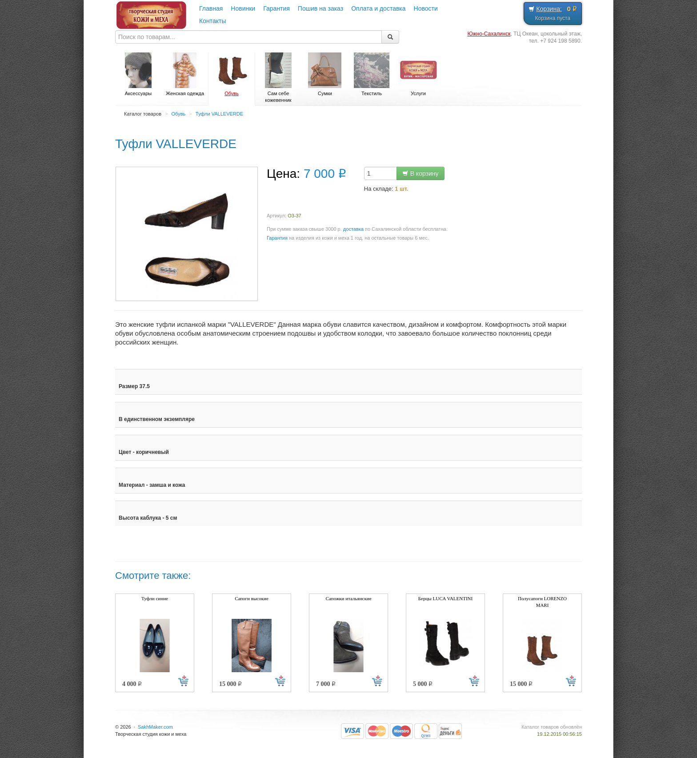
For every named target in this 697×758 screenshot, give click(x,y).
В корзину (420, 173)
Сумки (325, 74)
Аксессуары (138, 74)
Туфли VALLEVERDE (219, 113)
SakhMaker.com (155, 727)
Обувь (231, 74)
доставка (353, 229)
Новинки (243, 8)
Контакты (212, 20)
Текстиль (371, 74)
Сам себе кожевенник (278, 77)
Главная (211, 8)
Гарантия (276, 8)
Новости (426, 8)
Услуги (418, 74)
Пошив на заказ (320, 8)
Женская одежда (185, 74)
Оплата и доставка (378, 8)
